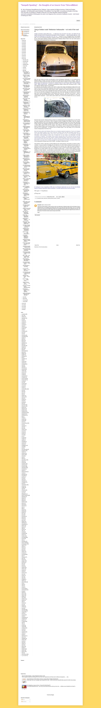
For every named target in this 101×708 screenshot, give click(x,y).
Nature (23, 526)
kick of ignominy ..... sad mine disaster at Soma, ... (26, 173)
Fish (22, 427)
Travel (23, 629)
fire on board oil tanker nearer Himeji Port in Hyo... (26, 79)
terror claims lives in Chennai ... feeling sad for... (26, 263)
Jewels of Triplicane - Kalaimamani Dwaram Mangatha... (26, 141)
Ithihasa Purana (24, 471)
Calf (22, 360)
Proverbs (23, 553)
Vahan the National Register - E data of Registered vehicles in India (33, 675)
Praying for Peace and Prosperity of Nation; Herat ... (26, 109)
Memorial (23, 504)
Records (23, 559)
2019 (23, 51)
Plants (23, 547)
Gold (22, 448)
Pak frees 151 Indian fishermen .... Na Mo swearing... (26, 106)
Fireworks (23, 425)
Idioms (23, 458)
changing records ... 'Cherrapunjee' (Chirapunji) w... (26, 229)
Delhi (23, 394)
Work (23, 652)
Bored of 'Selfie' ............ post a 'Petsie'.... (26, 279)
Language (23, 482)
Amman (23, 320)
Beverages (24, 345)
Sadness (23, 567)
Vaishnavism (24, 635)
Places (23, 546)
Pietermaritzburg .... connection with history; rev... (26, 190)
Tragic (23, 626)
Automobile (39, 198)
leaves (23, 483)
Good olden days (25, 449)
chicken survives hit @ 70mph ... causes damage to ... (27, 209)
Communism (24, 375)
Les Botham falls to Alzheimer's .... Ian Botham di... (26, 113)
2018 (23, 52)
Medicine (23, 501)
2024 (23, 43)
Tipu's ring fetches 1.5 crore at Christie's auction (26, 124)
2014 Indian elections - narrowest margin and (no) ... (26, 166)
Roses (23, 566)
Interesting (49, 198)
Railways (23, 557)
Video (23, 642)
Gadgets (23, 438)
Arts (22, 333)
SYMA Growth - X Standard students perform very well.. (26, 120)
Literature (23, 490)
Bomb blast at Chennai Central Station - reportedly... (26, 290)
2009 (23, 309)
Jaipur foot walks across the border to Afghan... (26, 162)
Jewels (23, 473)
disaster (23, 395)
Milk (22, 508)
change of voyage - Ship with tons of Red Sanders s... (26, 156)
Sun (22, 604)
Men (22, 507)
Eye (22, 416)
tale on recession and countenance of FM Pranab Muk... (26, 249)
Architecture (24, 331)
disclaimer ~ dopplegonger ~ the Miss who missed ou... (26, 152)
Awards (23, 337)
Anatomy (23, 322)
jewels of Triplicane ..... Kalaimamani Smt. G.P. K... (26, 187)
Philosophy (24, 541)
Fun (22, 436)
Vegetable (23, 638)
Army (23, 332)
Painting (23, 532)
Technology (24, 610)
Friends (23, 433)
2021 (23, 48)
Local (23, 491)
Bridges (23, 353)
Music (23, 520)
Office (23, 530)
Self (22, 576)
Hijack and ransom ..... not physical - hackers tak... (26, 96)
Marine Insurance (53, 198)
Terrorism (23, 614)
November (25, 61)
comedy (23, 374)
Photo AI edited (24, 542)
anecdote (23, 324)
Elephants (23, 408)
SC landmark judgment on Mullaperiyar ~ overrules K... (26, 236)
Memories (23, 505)
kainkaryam (24, 474)
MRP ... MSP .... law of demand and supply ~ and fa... (26, 256)
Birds (23, 348)
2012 (23, 304)
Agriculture (24, 318)
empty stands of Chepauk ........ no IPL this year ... (26, 219)
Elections (23, 407)
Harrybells (39, 204)
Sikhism (23, 580)
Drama (23, 400)
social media (24, 588)
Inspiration (23, 463)
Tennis (23, 613)
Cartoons (23, 362)
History (42, 198)
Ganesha (23, 442)
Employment (24, 411)
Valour (23, 637)
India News (45, 198)
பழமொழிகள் (24, 655)
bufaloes (23, 354)
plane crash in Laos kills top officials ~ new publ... (26, 169)
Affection (23, 316)
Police (23, 550)
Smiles (23, 587)
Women (23, 651)
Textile (23, 616)
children (23, 370)
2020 (23, 49)
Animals (23, 327)
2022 (23, 46)
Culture (23, 387)
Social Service (24, 589)
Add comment (37, 215)
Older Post (78, 245)
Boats (23, 349)
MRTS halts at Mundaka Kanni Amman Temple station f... (26, 194)
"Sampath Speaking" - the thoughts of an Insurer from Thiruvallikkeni (49, 5)
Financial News (24, 423)
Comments (24, 701)
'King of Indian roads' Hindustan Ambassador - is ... (26, 99)
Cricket (23, 383)
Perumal (23, 538)
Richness (23, 562)
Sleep (23, 584)
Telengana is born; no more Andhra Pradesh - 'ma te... (26, 103)
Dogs (23, 398)
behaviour (23, 343)
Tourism (23, 625)
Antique (23, 328)
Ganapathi (23, 441)
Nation (23, 525)
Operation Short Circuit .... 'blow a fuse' (26, 276)
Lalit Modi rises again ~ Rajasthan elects (26, 247)
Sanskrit (23, 570)
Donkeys (23, 399)
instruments (24, 465)
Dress (23, 403)
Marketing (23, 496)
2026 (23, 40)
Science (23, 572)
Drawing (23, 402)
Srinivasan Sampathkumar (25, 35)
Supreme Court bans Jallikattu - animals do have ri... (26, 240)
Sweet (23, 605)
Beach (23, 340)
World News (24, 654)
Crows (23, 386)
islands (23, 470)
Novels (23, 529)
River (23, 563)
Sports (23, 593)
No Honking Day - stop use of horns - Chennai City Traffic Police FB (38, 685)
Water (23, 646)
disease (23, 396)
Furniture (23, 437)
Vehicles (23, 639)
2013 (23, 303)
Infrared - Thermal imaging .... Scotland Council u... (26, 199)
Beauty (23, 341)
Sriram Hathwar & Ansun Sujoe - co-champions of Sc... (26, 72)
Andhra (23, 323)
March (24, 298)
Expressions (24, 415)
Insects (23, 462)
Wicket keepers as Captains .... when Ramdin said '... (26, 222)
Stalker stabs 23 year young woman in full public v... (26, 202)
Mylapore (23, 521)
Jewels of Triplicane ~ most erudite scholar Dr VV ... (26, 137)
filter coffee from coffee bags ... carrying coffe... (26, 212)
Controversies (24, 379)
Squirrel (23, 595)
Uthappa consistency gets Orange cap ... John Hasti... (26, 127)
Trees (23, 630)
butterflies (23, 358)
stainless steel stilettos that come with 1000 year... (26, 294)
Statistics (23, 599)
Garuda (23, 444)
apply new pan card (73, 209)
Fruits (23, 434)
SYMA (23, 606)
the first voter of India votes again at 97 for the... (26, 243)
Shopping (23, 579)
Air (22, 319)
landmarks (23, 480)
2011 (23, 306)
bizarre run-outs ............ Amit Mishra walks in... (26, 232)
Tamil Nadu (24, 609)
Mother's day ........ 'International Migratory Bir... (26, 216)
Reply (38, 212)
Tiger (23, 622)
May (24, 70)
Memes (23, 503)
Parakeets (23, 533)
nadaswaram (24, 524)
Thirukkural (24, 618)
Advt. (23, 315)
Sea (22, 574)
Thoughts (23, 621)
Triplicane (23, 631)
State (23, 597)
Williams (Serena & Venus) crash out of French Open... (26, 82)
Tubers (23, 633)
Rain (22, 558)
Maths (23, 499)
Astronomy (24, 335)
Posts (23, 699)
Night (23, 528)
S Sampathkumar (26, 31)
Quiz (22, 555)
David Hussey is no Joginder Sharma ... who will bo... (27, 159)
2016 (23, 55)
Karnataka (23, 475)
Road (23, 564)
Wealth (23, 647)
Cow (22, 382)
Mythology (23, 522)
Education (23, 406)
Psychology (24, 554)
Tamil (23, 608)
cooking (23, 381)
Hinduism (23, 453)
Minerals (23, 509)
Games (23, 440)
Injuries (23, 461)
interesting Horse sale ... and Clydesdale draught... (26, 273)
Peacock (23, 534)
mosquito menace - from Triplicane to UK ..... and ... (26, 130)
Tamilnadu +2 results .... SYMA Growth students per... (26, 226)
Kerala (23, 478)
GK (22, 446)
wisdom (23, 650)
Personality (24, 537)
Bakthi (23, 339)
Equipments (24, 413)
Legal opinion (24, 484)
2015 (23, 57)
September (25, 64)
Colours (23, 373)
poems (23, 549)
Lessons (23, 486)
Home (57, 245)
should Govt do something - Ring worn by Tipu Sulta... (26, 183)
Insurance (23, 466)
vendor (23, 641)
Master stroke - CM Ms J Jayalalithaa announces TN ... (26, 86)
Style (23, 601)
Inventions (23, 469)
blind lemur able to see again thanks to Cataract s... (26, 148)
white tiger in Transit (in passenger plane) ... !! (26, 206)
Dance (23, 391)
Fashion (23, 419)
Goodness (23, 450)
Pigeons (23, 545)
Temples (23, 612)
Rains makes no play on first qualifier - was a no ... (26, 89)
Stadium (23, 596)
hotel (23, 457)
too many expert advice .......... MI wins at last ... (26, 269)
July (24, 67)
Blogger (52, 694)
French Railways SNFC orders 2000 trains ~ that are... (26, 134)
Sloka (23, 585)
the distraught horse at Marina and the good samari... (26, 92)
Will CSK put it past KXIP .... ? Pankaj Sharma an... (26, 76)
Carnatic (23, 361)
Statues (23, 600)
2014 (23, 58)
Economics (24, 404)
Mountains (23, 516)
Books (23, 352)
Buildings (23, 356)
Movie (23, 517)
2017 (23, 54)
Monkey (23, 511)
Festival (23, 420)
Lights (23, 488)
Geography (24, 445)
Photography (24, 543)
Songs (23, 591)
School (23, 571)
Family (23, 417)
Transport (58, 198)
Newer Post (37, 245)
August (24, 65)
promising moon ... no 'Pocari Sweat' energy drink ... (26, 145)
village (23, 643)
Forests (23, 432)
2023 (23, 45)
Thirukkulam (24, 617)
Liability (23, 487)
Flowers (23, 429)
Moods (23, 512)
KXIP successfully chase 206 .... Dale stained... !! (26, 176)
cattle (23, 366)
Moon (23, 513)
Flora (23, 428)
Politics (23, 551)
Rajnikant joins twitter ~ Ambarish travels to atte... (26, 253)
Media (23, 500)
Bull (22, 357)
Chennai (23, 369)
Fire (22, 424)
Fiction (23, 421)
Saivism (23, 568)
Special (23, 592)
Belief (23, 344)
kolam (23, 479)
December (25, 59)
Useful (23, 634)
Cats (22, 365)
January (24, 301)
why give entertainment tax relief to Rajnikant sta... (26, 117)
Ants (22, 329)
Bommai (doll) (24, 350)
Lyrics (23, 492)
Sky (22, 583)
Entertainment (24, 412)
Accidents (23, 314)
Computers (24, 377)
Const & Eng (24, 378)
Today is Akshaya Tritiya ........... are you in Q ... (26, 283)
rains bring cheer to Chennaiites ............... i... (26, 266)
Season (23, 575)
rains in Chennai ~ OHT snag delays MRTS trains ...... (26, 259)
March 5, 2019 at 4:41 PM (46, 204)
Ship (22, 578)
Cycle (23, 390)
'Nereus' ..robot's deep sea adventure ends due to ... (26, 179)
